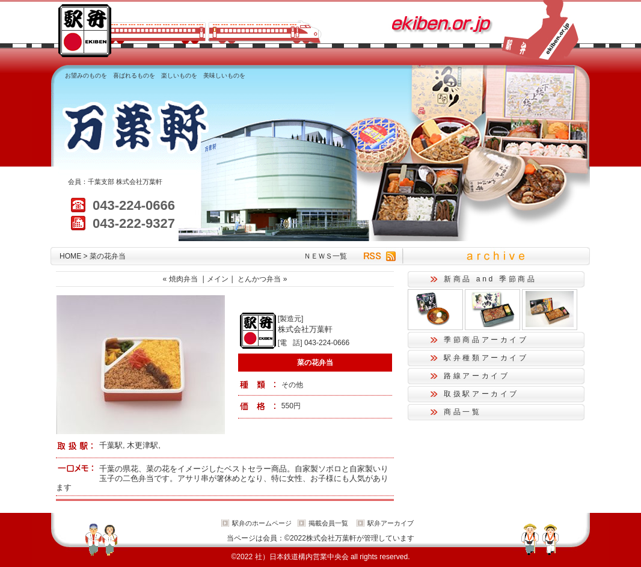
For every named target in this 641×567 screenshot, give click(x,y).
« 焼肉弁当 (180, 279)
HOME (70, 256)
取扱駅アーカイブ (481, 394)
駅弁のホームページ (262, 523)
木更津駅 (142, 445)
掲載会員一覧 (328, 523)
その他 (292, 385)
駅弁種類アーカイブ (486, 358)
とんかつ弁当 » (262, 279)
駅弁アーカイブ (390, 523)
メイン (217, 279)
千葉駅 (111, 445)
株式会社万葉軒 (139, 181)
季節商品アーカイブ (486, 340)
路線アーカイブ (476, 376)
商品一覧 (463, 412)
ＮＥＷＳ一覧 (325, 256)
